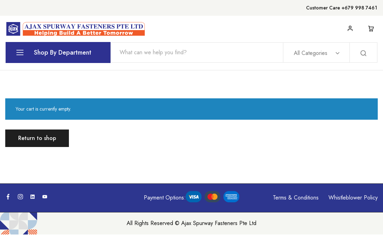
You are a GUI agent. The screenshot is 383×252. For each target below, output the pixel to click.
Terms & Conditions (296, 198)
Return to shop (37, 138)
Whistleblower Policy (353, 198)
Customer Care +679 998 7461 (341, 7)
